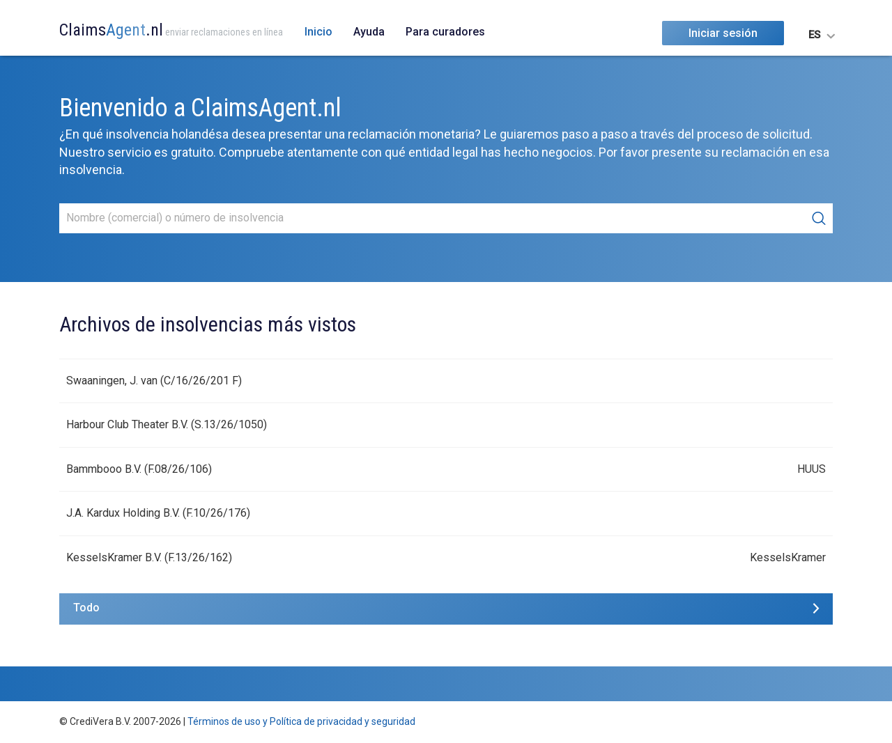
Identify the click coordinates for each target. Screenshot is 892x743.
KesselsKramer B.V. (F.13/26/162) (149, 557)
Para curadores (445, 31)
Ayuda (369, 31)
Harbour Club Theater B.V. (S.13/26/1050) (166, 424)
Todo (86, 607)
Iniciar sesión (723, 33)
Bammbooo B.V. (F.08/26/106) (139, 469)
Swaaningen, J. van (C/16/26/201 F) (154, 380)
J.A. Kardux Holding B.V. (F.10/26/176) (158, 512)
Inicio (318, 31)
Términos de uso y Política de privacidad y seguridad (301, 721)
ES (814, 35)
